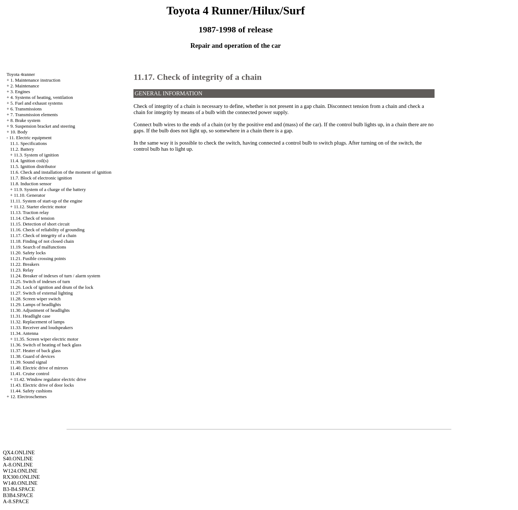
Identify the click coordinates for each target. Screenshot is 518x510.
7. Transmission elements (34, 114)
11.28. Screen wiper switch (35, 298)
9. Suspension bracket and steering (42, 126)
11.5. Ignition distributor (33, 166)
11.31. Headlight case (30, 316)
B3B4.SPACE (18, 495)
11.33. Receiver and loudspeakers (41, 327)
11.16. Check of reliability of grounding (47, 229)
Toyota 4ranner (20, 74)
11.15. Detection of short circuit (40, 224)
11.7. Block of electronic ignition (41, 178)
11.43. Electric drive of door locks (42, 385)
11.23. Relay (22, 270)
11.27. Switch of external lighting (41, 293)
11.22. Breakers (24, 264)
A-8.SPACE (16, 501)
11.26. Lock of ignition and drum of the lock (51, 287)
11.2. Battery (22, 149)
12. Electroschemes (28, 396)
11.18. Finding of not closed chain (42, 241)
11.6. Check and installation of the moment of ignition (61, 172)
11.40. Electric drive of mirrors (39, 367)
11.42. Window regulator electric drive (50, 379)
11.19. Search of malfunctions (38, 247)
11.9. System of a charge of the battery (50, 189)
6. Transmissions (26, 108)
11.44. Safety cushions (31, 390)
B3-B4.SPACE (19, 489)
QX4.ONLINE (19, 452)
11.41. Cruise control (29, 373)
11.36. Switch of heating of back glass (45, 344)
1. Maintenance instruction (35, 80)
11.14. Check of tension (32, 218)
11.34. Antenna (24, 333)
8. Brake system (25, 120)
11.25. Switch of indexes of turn (40, 281)
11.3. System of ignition (36, 155)
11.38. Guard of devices (32, 356)
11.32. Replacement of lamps (37, 321)
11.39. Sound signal (28, 362)
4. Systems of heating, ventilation (41, 97)
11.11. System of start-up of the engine (46, 201)
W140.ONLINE (20, 483)
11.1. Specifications (28, 143)
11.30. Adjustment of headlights (40, 310)
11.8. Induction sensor (30, 183)
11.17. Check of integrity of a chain (43, 235)
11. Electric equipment (30, 137)
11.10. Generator (29, 195)
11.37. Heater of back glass (35, 350)
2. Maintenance (24, 85)
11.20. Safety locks (28, 252)
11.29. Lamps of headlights (35, 304)
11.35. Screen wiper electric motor (46, 339)
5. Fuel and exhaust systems (36, 103)
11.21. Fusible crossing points (38, 258)
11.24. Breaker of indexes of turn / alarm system (55, 275)
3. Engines (20, 91)
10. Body (19, 132)
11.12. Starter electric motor (40, 206)
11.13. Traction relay (29, 212)
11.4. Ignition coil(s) (29, 160)
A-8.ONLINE (18, 465)
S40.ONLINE (18, 458)
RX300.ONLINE (21, 477)
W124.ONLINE (20, 471)
